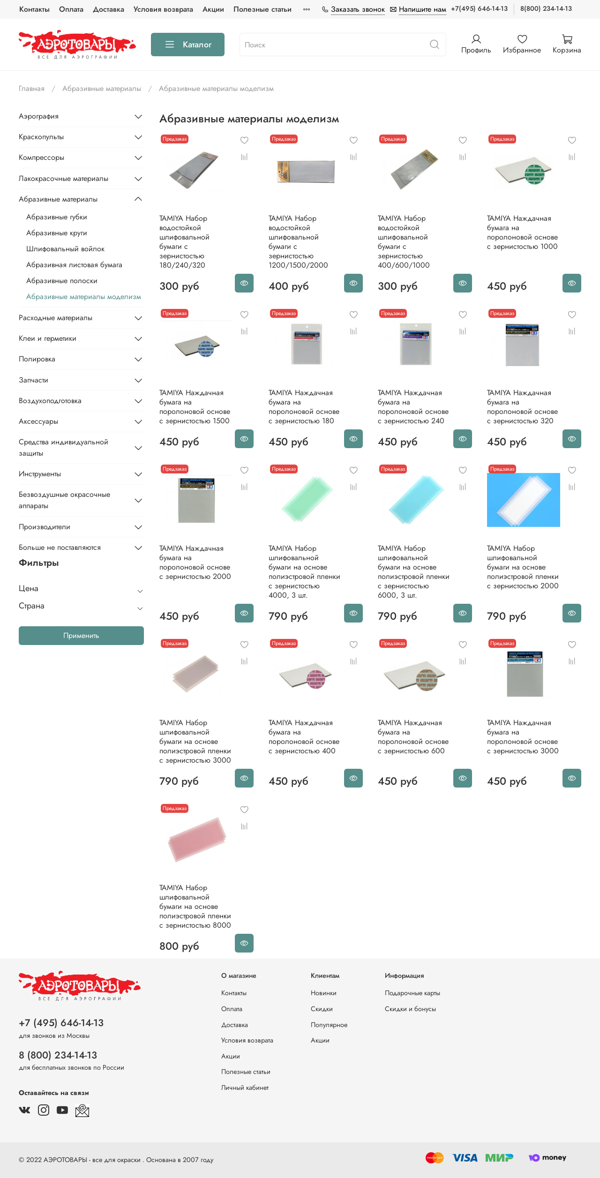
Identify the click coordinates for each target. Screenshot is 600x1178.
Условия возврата (163, 9)
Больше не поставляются (60, 547)
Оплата (71, 9)
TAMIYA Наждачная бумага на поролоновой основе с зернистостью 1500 (194, 406)
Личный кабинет (245, 1087)
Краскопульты (41, 136)
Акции (213, 9)
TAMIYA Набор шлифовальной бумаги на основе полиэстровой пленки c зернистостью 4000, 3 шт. (304, 571)
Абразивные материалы (101, 88)
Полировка (37, 358)
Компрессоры (41, 157)
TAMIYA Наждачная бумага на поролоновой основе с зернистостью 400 (304, 736)
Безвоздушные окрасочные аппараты (64, 500)
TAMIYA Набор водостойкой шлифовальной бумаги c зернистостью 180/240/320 (184, 241)
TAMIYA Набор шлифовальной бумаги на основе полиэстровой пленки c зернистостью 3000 (195, 741)
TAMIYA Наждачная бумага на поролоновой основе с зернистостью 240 (413, 406)
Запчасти (33, 380)
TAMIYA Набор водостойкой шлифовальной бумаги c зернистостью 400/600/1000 (404, 241)
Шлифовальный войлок (65, 248)
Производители (44, 526)
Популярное (329, 1024)
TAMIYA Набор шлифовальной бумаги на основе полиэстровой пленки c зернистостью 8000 (195, 906)
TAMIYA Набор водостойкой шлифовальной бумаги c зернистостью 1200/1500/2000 (298, 241)
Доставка (108, 9)
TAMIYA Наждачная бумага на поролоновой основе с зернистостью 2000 (195, 562)
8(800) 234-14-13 (546, 8)
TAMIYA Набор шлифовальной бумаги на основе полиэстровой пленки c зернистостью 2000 (523, 567)
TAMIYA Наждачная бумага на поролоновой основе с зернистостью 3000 (523, 736)
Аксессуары (38, 421)
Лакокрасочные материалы (63, 178)
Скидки (322, 1008)
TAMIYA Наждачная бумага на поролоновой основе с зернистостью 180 (304, 406)
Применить (81, 635)
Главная (32, 88)
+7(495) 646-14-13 (479, 8)
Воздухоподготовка (50, 400)
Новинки (324, 993)
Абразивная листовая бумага (74, 264)
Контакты (34, 9)
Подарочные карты (412, 993)
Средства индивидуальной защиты (63, 447)
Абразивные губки (56, 216)
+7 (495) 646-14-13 (61, 1023)
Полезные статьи (262, 9)
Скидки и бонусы (410, 1008)
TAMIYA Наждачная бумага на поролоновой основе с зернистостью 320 (522, 406)
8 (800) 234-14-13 (58, 1055)
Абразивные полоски (62, 280)
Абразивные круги (56, 232)
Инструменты (40, 473)
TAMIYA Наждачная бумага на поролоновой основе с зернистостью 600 (413, 736)
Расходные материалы (55, 317)
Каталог (187, 44)
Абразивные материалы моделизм (83, 296)
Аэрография (39, 116)
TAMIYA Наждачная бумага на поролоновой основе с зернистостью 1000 (522, 232)
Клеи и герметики (47, 338)
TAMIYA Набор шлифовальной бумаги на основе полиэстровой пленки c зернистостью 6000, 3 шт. (414, 571)
